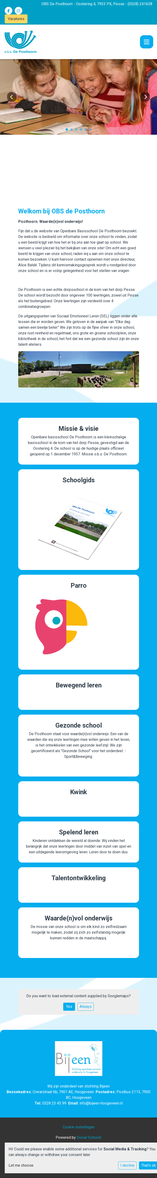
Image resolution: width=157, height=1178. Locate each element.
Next (145, 97)
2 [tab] (72, 130)
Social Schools (89, 1137)
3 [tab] (77, 130)
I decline (127, 1165)
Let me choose (21, 1165)
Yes (69, 1006)
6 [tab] (91, 130)
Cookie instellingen (78, 1127)
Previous (12, 97)
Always (86, 1006)
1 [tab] (68, 130)
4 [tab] (82, 130)
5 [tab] (87, 130)
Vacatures (16, 19)
